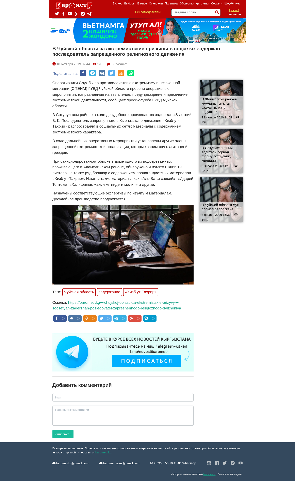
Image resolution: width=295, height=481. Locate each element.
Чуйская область (79, 292)
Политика (171, 3)
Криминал (202, 3)
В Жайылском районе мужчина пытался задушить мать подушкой (219, 105)
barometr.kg (103, 452)
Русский (234, 10)
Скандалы (156, 3)
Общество (187, 3)
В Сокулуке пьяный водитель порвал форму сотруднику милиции (217, 154)
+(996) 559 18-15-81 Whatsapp (173, 463)
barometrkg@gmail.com (70, 463)
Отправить (62, 434)
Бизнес (117, 3)
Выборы (129, 3)
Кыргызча (235, 14)
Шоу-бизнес (232, 3)
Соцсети (217, 3)
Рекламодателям (148, 12)
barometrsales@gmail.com (119, 463)
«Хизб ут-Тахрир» (141, 292)
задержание (109, 292)
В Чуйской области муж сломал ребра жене (220, 207)
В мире (142, 3)
